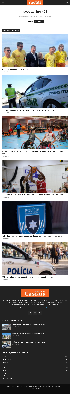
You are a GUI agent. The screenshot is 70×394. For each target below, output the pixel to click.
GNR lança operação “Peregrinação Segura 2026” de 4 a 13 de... (29, 110)
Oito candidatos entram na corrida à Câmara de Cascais (28, 324)
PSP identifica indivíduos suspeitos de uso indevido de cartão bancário (32, 236)
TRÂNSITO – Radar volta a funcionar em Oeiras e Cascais (29, 342)
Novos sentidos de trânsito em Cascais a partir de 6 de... (28, 333)
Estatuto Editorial (32, 386)
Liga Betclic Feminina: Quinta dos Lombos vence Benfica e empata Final (32, 195)
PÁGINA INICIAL (39, 21)
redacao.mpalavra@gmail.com (41, 308)
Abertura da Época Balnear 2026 (15, 69)
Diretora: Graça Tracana (12, 386)
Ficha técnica (23, 386)
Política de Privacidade (44, 386)
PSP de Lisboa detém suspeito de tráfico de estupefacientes (27, 277)
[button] (3, 2)
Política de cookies (35, 388)
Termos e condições (57, 386)
